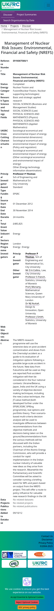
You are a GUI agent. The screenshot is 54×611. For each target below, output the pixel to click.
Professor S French (35, 276)
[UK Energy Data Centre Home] (11, 5)
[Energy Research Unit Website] (14, 563)
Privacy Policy (46, 542)
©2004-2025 (46, 546)
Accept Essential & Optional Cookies (27, 597)
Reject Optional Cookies (27, 602)
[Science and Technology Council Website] (14, 554)
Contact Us (47, 536)
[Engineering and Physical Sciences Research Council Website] (40, 554)
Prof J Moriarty (33, 286)
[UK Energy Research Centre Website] (40, 563)
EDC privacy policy (27, 607)
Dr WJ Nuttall (32, 303)
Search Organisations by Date (18, 20)
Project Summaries (26, 14)
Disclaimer (47, 539)
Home (4, 25)
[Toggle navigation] (48, 5)
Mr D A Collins (33, 270)
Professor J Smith (34, 316)
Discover (7, 14)
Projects (14, 25)
